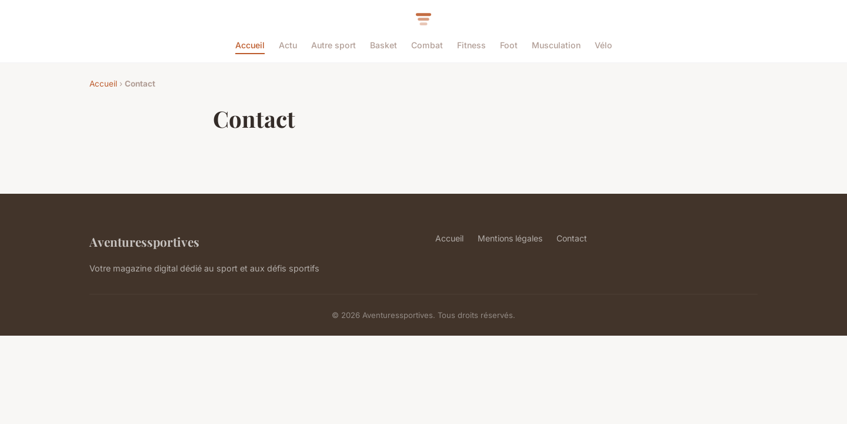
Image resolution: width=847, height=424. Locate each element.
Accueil (250, 45)
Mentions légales (510, 238)
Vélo (603, 45)
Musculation (556, 45)
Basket (383, 45)
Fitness (471, 45)
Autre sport (333, 45)
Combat (427, 45)
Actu (288, 45)
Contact (571, 238)
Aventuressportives (144, 241)
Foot (509, 45)
